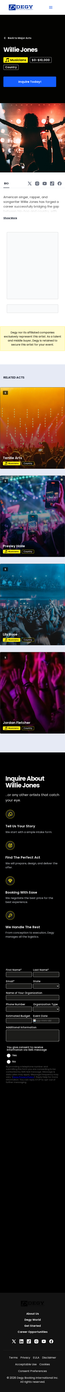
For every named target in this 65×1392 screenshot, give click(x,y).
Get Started (32, 1326)
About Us (32, 1314)
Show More (10, 218)
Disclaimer (49, 1358)
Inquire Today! (29, 82)
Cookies (44, 1364)
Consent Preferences (32, 1371)
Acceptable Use (26, 1364)
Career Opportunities (33, 1332)
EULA (36, 1358)
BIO (6, 183)
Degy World (32, 1320)
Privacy (25, 1358)
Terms (13, 1358)
